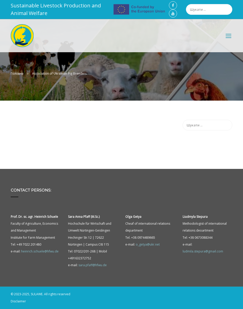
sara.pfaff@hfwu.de (92, 265)
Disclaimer (18, 301)
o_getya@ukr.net (148, 244)
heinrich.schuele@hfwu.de (40, 251)
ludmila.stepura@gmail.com (203, 251)
